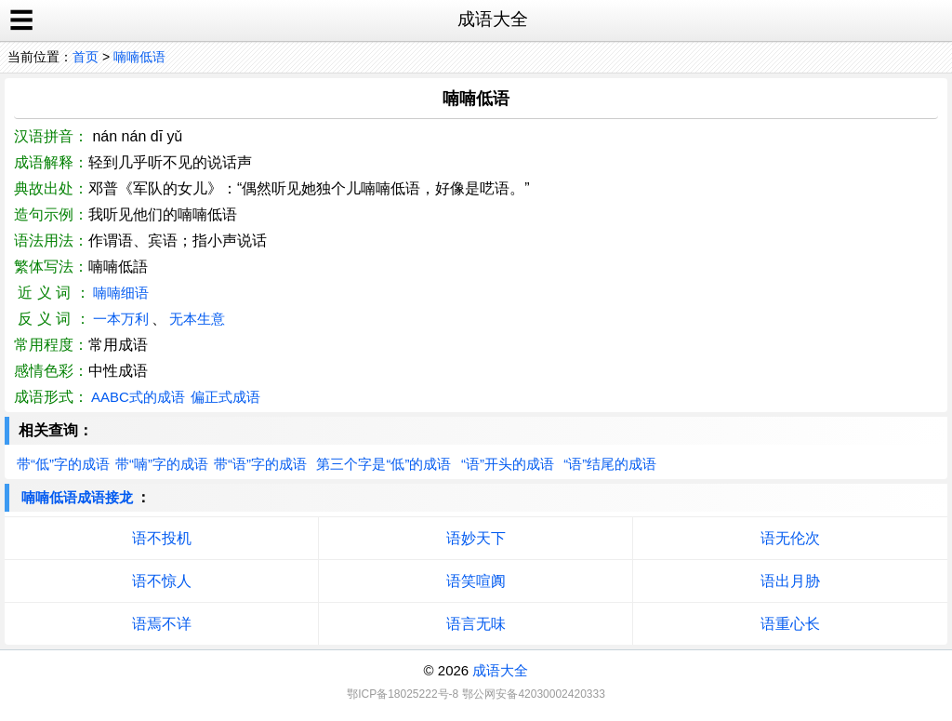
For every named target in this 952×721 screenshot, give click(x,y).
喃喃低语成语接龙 (77, 497)
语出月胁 (790, 581)
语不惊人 (162, 581)
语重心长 (790, 624)
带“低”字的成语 (63, 464)
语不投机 (162, 538)
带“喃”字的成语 (161, 464)
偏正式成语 (225, 397)
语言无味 (476, 624)
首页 (86, 56)
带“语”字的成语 (260, 464)
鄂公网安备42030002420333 (533, 694)
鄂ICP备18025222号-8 (402, 694)
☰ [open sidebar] (21, 20)
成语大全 (500, 670)
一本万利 (121, 319)
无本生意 (197, 319)
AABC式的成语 (138, 397)
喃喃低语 (139, 56)
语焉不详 (162, 624)
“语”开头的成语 (507, 464)
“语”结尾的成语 (609, 464)
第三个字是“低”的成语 (383, 464)
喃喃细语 (121, 292)
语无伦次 (790, 538)
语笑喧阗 (476, 581)
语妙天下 (476, 538)
